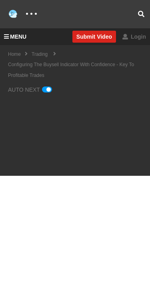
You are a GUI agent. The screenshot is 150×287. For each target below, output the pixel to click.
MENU (15, 36)
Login (134, 36)
